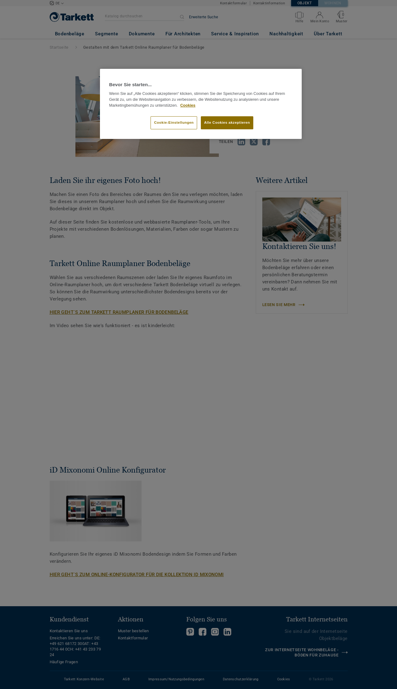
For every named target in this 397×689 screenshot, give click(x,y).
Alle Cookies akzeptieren (227, 122)
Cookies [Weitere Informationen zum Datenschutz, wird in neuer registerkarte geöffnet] (188, 105)
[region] (201, 104)
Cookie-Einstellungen (174, 122)
